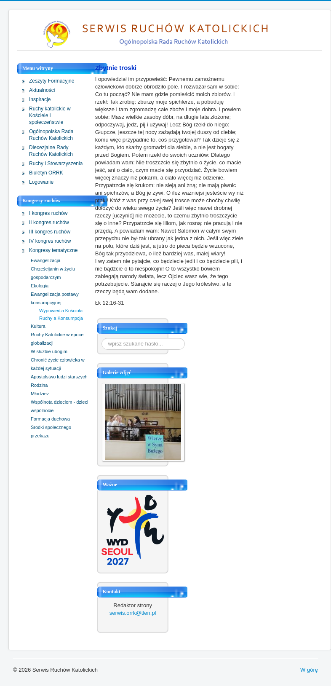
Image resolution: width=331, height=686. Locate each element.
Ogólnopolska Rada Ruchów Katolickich (51, 135)
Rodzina (39, 385)
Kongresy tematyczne (53, 250)
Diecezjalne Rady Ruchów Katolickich (51, 151)
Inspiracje (40, 99)
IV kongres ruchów (50, 241)
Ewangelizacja (45, 260)
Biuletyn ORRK (46, 173)
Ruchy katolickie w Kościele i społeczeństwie (50, 115)
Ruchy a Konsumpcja (61, 318)
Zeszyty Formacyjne (51, 81)
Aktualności (42, 90)
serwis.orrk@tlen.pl (132, 613)
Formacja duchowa (50, 418)
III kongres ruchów (49, 232)
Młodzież (40, 393)
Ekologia (39, 285)
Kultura (38, 326)
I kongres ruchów (48, 213)
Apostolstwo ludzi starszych (59, 376)
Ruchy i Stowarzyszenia (56, 163)
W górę (309, 670)
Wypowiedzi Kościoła (61, 310)
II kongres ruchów (49, 222)
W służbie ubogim (49, 351)
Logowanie (41, 182)
